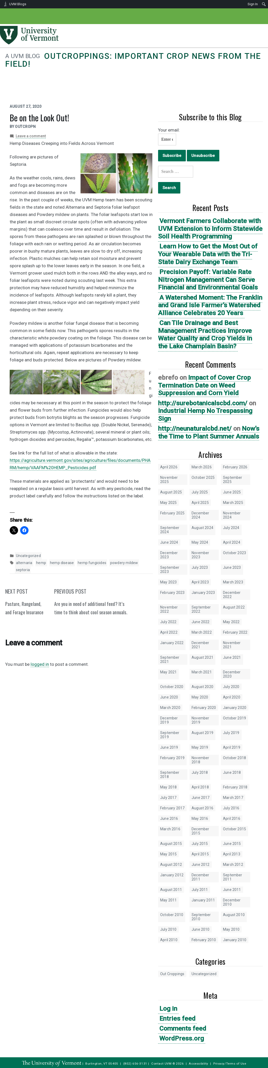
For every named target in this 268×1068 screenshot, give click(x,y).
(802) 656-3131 (135, 1063)
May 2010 (231, 929)
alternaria (24, 563)
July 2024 (231, 528)
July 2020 (231, 687)
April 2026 (168, 467)
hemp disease (62, 563)
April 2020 (231, 697)
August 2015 (171, 844)
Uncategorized (204, 974)
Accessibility (198, 1063)
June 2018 (232, 772)
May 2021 (168, 672)
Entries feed (177, 1018)
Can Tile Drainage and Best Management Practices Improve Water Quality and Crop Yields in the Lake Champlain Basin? (205, 334)
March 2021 (202, 672)
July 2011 (200, 890)
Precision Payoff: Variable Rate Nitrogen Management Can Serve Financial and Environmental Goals (208, 279)
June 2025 (232, 492)
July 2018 (200, 772)
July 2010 (168, 929)
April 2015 (200, 854)
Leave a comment (31, 136)
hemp (41, 563)
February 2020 (204, 708)
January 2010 (234, 940)
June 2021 (232, 657)
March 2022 (202, 632)
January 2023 (203, 592)
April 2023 (200, 582)
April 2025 (200, 503)
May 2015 (168, 854)
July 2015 (200, 844)
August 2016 (202, 808)
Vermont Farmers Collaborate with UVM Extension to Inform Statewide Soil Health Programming (210, 228)
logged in (40, 664)
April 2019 (231, 747)
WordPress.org (181, 1038)
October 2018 (234, 758)
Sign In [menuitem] (253, 4)
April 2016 (231, 818)
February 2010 (204, 940)
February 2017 (172, 808)
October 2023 (234, 553)
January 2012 (171, 875)
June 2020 (169, 697)
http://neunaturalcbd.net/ (195, 428)
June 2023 (232, 567)
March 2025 (233, 503)
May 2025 (168, 503)
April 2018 (200, 787)
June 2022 (201, 622)
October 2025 (203, 477)
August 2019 (202, 733)
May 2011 (168, 900)
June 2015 (232, 844)
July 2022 (168, 622)
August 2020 (202, 687)
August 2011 (171, 890)
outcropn (25, 126)
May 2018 (168, 787)
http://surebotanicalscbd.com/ (202, 403)
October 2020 (171, 687)
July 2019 (231, 733)
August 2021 (202, 657)
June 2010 (201, 929)
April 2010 (168, 940)
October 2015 (234, 829)
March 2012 (233, 864)
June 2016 (169, 818)
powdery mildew (124, 563)
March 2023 (233, 582)
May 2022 (231, 622)
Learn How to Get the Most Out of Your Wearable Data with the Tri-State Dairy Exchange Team (208, 253)
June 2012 (201, 864)
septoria (23, 570)
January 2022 (171, 643)
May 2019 (200, 747)
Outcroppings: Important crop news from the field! (133, 60)
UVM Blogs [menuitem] (17, 4)
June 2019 (169, 747)
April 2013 (231, 854)
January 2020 (234, 708)
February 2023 (172, 592)
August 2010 (234, 915)
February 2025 (172, 513)
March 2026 (202, 467)
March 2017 (233, 798)
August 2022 (234, 607)
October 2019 (234, 718)
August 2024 (202, 528)
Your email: (169, 130)
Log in (168, 1008)
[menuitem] (264, 4)
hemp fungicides (92, 563)
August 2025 (171, 492)
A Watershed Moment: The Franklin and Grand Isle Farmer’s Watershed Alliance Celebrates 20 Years (210, 305)
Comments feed (182, 1028)
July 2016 (231, 808)
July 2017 (168, 798)
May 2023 (168, 582)
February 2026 (235, 467)
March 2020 (170, 708)
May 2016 (200, 818)
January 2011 (203, 900)
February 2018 (235, 787)
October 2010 (171, 915)
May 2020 (200, 697)
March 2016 (170, 829)
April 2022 (168, 632)
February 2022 (235, 632)
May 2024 (200, 542)
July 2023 (200, 567)
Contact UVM (161, 1063)
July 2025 (200, 492)
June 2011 (232, 890)
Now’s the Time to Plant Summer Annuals (208, 432)
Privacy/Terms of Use (229, 1063)
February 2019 (172, 758)
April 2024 (231, 542)
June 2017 (201, 798)
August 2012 (171, 864)
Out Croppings (172, 974)
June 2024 (169, 542)
